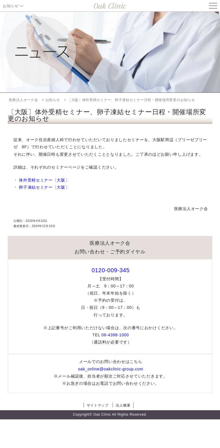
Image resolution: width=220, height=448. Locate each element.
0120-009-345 (111, 270)
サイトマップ (98, 405)
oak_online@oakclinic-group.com (110, 369)
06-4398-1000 (115, 335)
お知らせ (11, 6)
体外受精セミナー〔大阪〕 (44, 180)
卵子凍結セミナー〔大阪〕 (44, 187)
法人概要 (123, 405)
